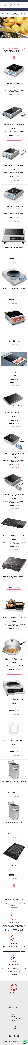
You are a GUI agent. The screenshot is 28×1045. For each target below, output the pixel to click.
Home (2, 13)
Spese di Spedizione (14, 1020)
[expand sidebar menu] (3, 9)
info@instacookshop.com (15, 1008)
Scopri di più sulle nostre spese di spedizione (14, 951)
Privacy (14, 1026)
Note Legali (14, 1016)
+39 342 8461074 (14, 1006)
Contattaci (14, 974)
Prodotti (8, 13)
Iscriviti (14, 908)
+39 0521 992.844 (16, 1004)
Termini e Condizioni (14, 1018)
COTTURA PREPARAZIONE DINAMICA (20, 13)
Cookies (14, 1028)
